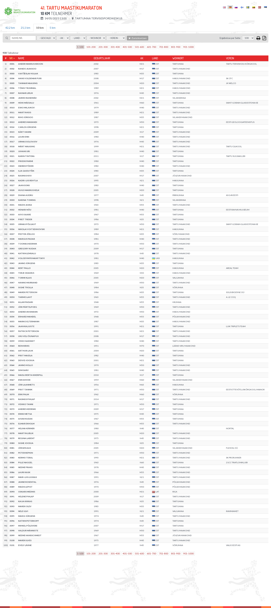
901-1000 (188, 46)
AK (141, 58)
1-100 (80, 46)
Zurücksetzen (138, 38)
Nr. (11, 58)
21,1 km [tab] (25, 27)
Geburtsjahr (102, 58)
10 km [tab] (40, 27)
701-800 (163, 46)
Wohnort (178, 58)
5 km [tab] (52, 27)
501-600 (139, 46)
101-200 (91, 46)
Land (155, 58)
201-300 (103, 46)
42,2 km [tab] (10, 27)
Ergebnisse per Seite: (230, 38)
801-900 (175, 46)
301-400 (115, 46)
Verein (230, 58)
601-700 (151, 46)
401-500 (127, 46)
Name (21, 58)
